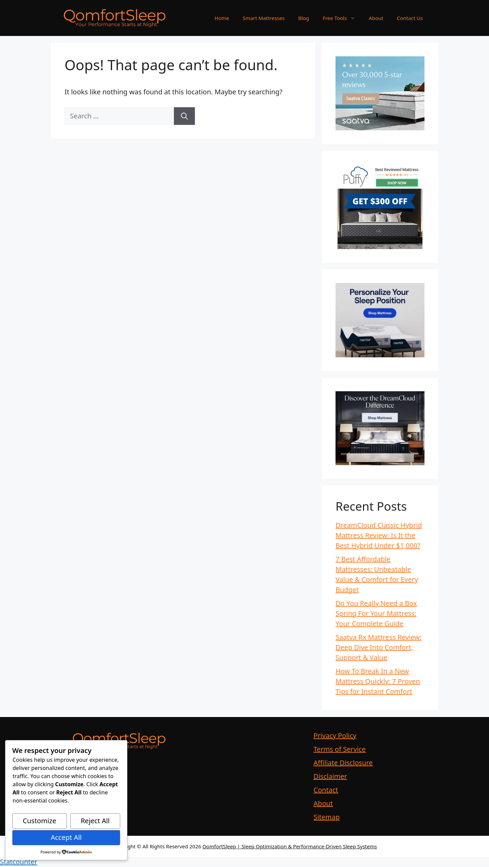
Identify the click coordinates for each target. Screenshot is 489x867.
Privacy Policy (334, 735)
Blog (303, 18)
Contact (325, 789)
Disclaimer (330, 776)
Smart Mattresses (264, 18)
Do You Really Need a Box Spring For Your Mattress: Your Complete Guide (376, 613)
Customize (39, 820)
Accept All (66, 837)
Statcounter (18, 861)
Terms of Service (339, 749)
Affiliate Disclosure (343, 762)
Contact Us (410, 18)
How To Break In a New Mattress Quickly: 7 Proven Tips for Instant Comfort (378, 681)
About (376, 18)
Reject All (95, 820)
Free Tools (342, 18)
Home (222, 18)
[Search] (184, 116)
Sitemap (326, 817)
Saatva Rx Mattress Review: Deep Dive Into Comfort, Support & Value (378, 647)
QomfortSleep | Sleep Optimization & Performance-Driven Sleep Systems (289, 846)
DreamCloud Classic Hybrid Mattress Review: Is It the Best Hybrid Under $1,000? (379, 535)
